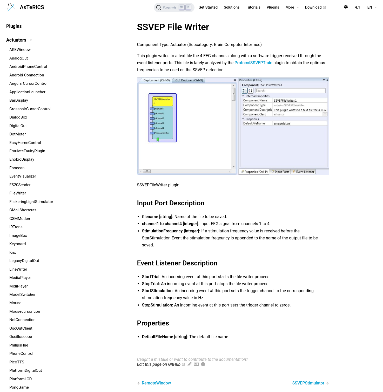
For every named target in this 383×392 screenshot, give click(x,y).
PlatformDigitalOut (25, 370)
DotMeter (17, 134)
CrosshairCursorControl (30, 109)
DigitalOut (18, 125)
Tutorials (253, 7)
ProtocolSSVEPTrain (253, 62)
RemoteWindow (156, 383)
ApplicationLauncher (27, 92)
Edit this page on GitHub (159, 364)
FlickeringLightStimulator (31, 201)
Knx (12, 252)
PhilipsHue (18, 345)
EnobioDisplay (21, 159)
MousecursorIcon (24, 311)
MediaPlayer (20, 277)
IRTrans (16, 227)
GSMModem (20, 218)
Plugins (273, 7)
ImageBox (18, 235)
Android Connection (26, 75)
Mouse (15, 302)
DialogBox (18, 117)
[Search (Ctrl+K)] (174, 7)
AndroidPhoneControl (28, 66)
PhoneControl (21, 353)
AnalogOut (18, 58)
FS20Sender (20, 184)
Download (316, 7)
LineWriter (18, 269)
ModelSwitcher (22, 294)
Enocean (16, 168)
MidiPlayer (18, 286)
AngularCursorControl (28, 83)
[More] (292, 7)
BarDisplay (18, 100)
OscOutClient (20, 328)
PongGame (19, 387)
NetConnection (22, 319)
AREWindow (20, 49)
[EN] (372, 7)
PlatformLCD (20, 379)
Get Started (208, 7)
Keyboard (17, 243)
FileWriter (17, 193)
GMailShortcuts (23, 210)
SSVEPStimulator (308, 383)
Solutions (232, 7)
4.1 (357, 7)
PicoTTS (16, 362)
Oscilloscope (20, 336)
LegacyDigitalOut (24, 260)
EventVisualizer (22, 176)
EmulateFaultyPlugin (27, 151)
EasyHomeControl (25, 142)
